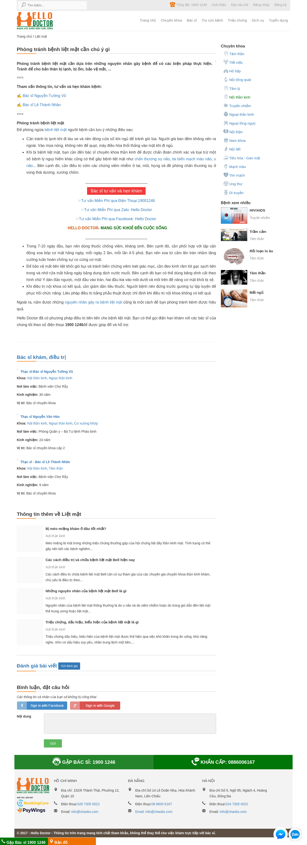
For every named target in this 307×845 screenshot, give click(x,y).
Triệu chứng (237, 20)
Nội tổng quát (237, 79)
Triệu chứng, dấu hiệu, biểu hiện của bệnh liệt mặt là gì (92, 622)
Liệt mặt (41, 36)
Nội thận (233, 131)
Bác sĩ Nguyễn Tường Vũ (44, 96)
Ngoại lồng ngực (239, 123)
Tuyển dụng (278, 20)
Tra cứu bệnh (212, 20)
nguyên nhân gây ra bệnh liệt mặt (93, 302)
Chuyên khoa (171, 20)
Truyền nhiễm (237, 105)
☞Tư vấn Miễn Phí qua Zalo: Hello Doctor (116, 210)
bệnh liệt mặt (56, 130)
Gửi (53, 743)
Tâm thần (56, 468)
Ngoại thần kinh (60, 378)
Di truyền (233, 192)
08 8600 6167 (161, 804)
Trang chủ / (26, 36)
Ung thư (232, 183)
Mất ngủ (256, 292)
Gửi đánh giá (69, 666)
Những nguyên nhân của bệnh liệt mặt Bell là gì (86, 591)
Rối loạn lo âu (261, 251)
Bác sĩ (192, 20)
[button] (280, 835)
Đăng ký (280, 5)
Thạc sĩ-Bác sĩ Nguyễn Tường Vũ (46, 372)
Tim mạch (234, 175)
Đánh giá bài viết (37, 665)
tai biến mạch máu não (192, 159)
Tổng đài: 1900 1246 (188, 4)
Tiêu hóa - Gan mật (241, 157)
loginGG (95, 705)
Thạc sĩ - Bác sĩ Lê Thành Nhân (45, 462)
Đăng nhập (261, 5)
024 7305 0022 (237, 804)
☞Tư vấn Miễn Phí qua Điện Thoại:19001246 (116, 201)
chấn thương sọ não (152, 159)
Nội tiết (232, 148)
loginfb (42, 705)
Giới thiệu (219, 5)
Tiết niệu (233, 62)
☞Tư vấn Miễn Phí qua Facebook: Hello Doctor (116, 219)
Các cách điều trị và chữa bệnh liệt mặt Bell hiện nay (90, 560)
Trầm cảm (258, 232)
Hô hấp (232, 70)
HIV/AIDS (257, 210)
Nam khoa (234, 140)
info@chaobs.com (84, 812)
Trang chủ (148, 20)
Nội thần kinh (37, 378)
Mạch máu (234, 166)
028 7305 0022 (88, 804)
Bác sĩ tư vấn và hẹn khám (116, 191)
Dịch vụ (258, 20)
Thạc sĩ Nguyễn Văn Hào (40, 417)
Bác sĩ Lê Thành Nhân (42, 105)
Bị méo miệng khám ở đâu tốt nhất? (76, 529)
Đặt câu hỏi (239, 5)
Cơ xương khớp (86, 423)
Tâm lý (231, 88)
